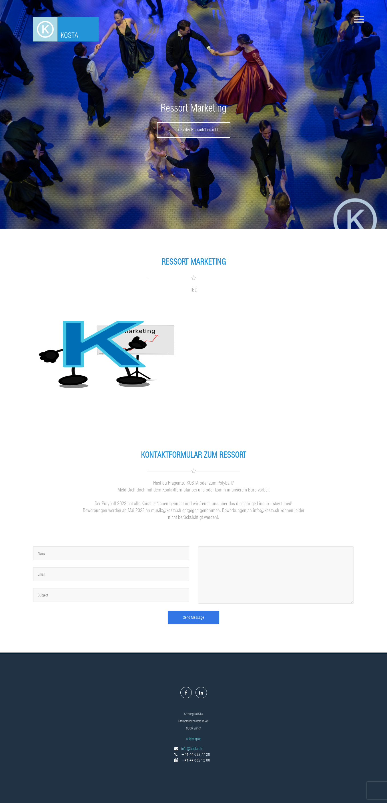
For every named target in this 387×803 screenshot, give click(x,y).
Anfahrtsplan (193, 739)
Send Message (193, 617)
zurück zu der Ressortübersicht (193, 129)
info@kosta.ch (191, 748)
